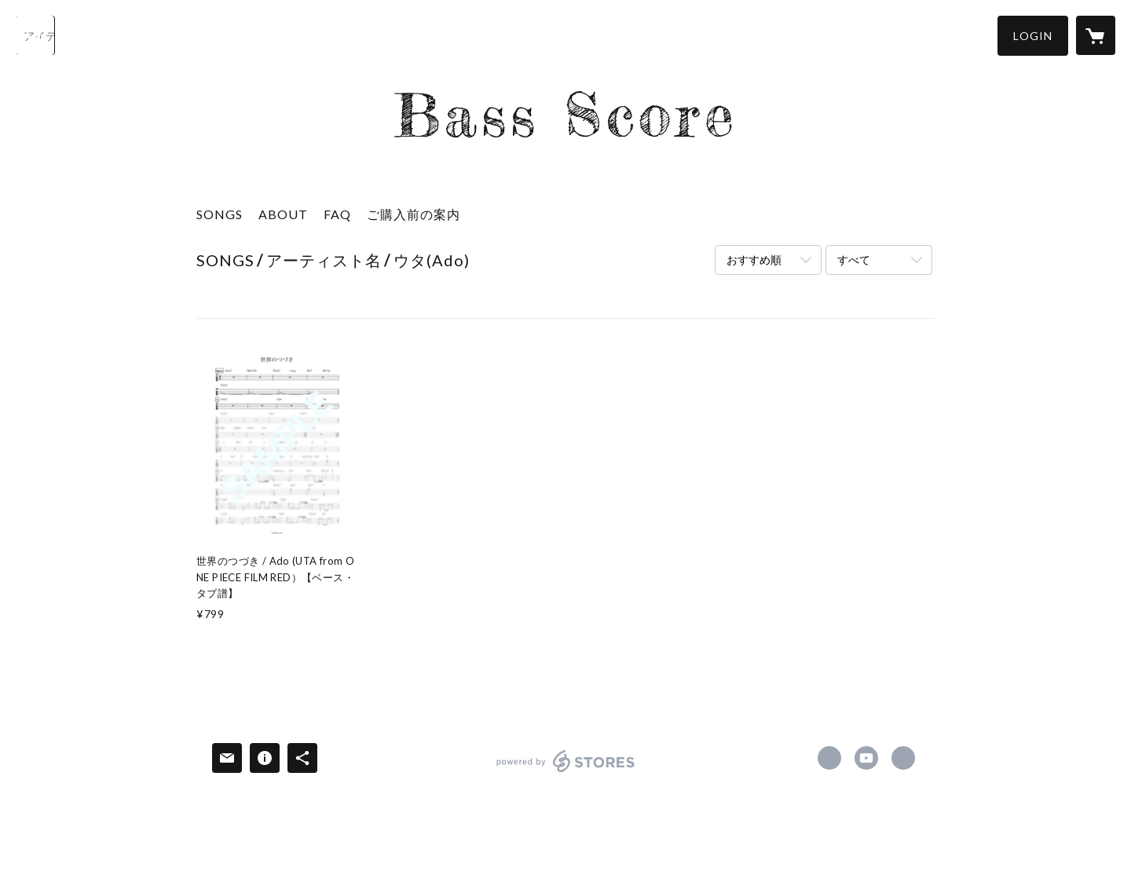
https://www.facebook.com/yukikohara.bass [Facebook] (829, 758)
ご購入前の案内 (413, 214)
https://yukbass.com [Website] (903, 758)
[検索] (35, 35)
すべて (853, 259)
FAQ (337, 214)
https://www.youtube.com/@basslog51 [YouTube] (866, 758)
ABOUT (283, 214)
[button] (1032, 36)
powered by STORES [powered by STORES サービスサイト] (566, 771)
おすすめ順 (754, 259)
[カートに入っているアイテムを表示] (1095, 35)
